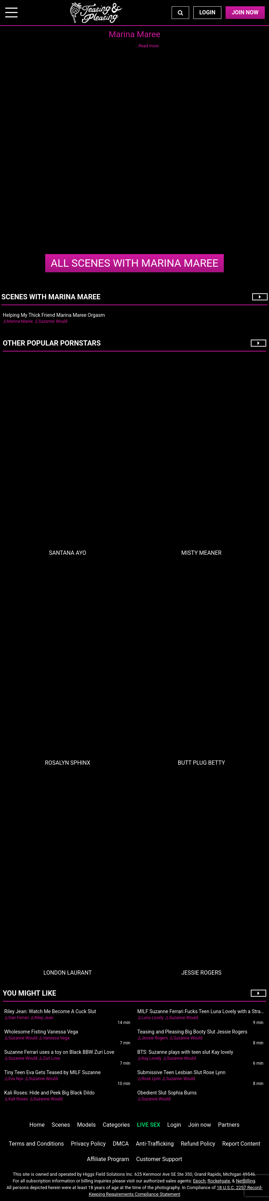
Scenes (61, 1124)
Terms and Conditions (36, 1143)
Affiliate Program (108, 1159)
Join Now (245, 12)
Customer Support (159, 1159)
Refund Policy (198, 1143)
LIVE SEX (148, 1124)
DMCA (121, 1143)
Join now (199, 1124)
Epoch (199, 1180)
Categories (116, 1124)
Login (207, 12)
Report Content (241, 1143)
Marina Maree (134, 263)
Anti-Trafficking (155, 1143)
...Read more (147, 45)
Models (86, 1124)
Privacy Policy (88, 1143)
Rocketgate (219, 1180)
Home (36, 1124)
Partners (229, 1124)
